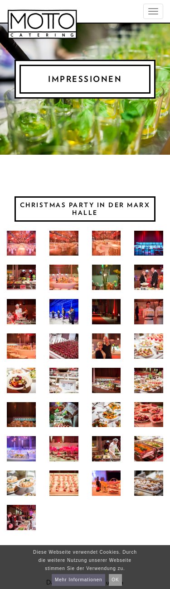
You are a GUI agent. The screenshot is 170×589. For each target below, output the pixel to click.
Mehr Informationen (78, 579)
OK (115, 579)
